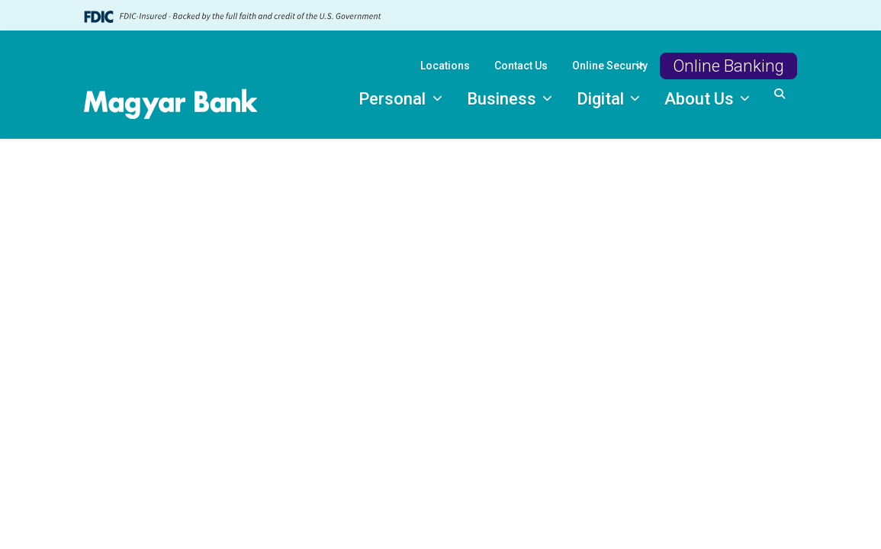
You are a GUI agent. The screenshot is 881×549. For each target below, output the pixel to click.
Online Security (610, 65)
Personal (394, 98)
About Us (701, 98)
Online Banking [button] (728, 65)
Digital (602, 98)
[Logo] (171, 85)
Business (503, 98)
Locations (445, 65)
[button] (779, 94)
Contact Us (521, 65)
